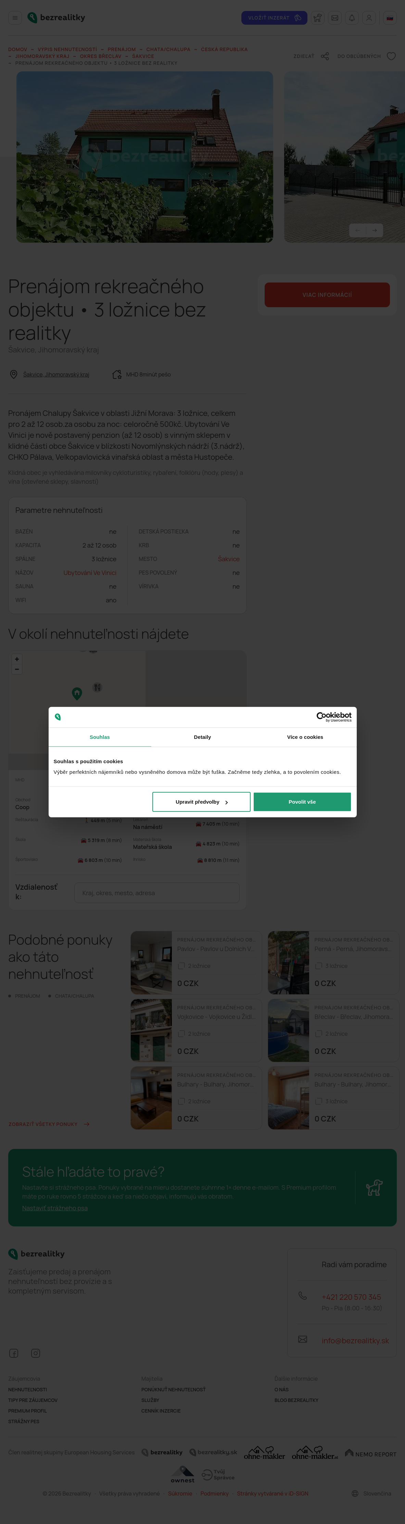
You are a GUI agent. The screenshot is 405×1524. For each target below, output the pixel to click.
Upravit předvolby (202, 802)
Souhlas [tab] (100, 737)
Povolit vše (302, 802)
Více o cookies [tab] (305, 737)
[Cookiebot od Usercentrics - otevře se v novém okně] (322, 717)
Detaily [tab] (202, 737)
